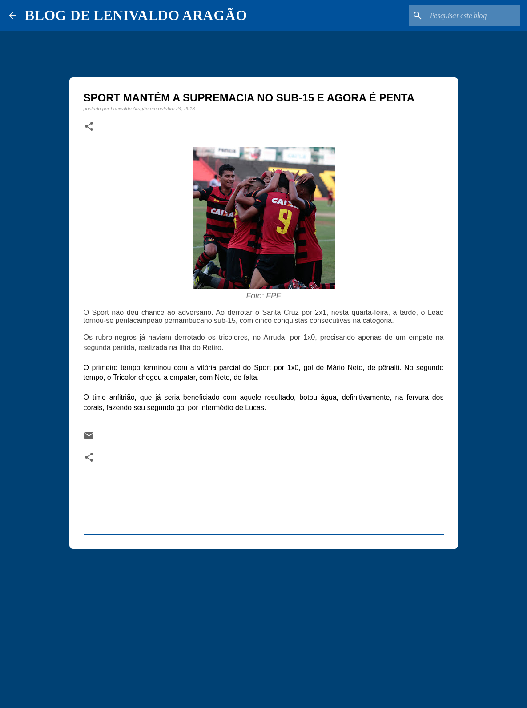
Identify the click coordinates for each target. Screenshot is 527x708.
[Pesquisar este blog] (473, 15)
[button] (89, 127)
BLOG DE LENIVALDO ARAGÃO (136, 15)
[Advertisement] (264, 624)
